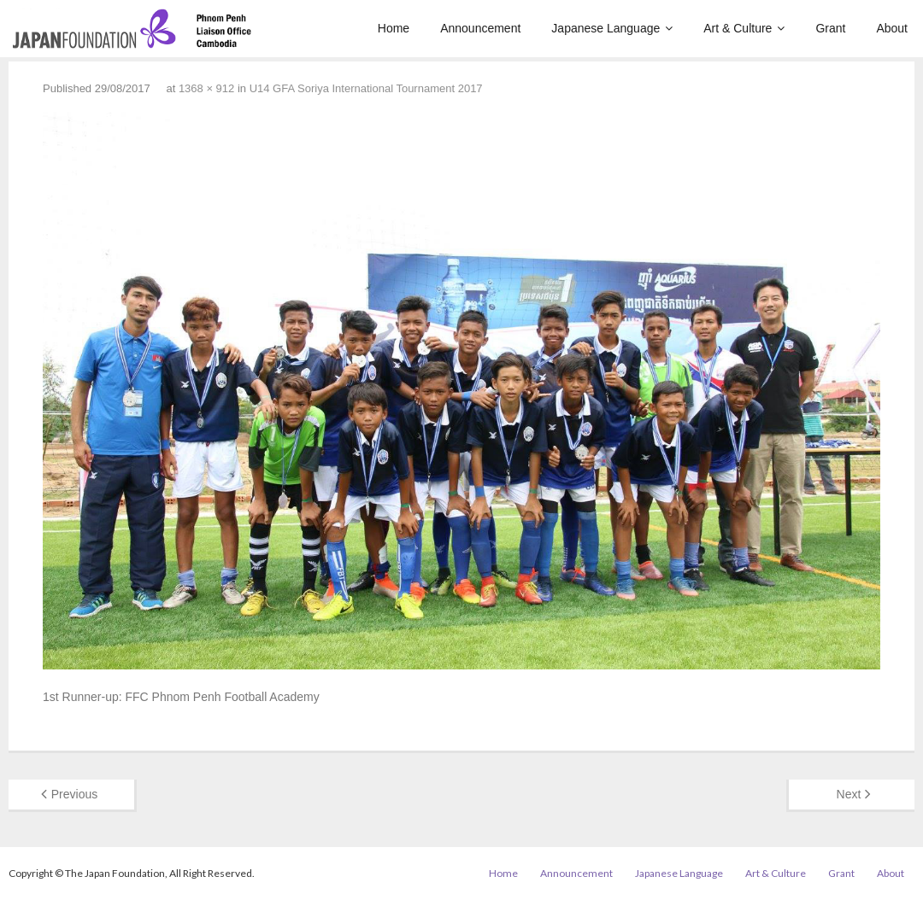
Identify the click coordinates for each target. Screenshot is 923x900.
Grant (841, 873)
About (890, 873)
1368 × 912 (206, 88)
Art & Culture (775, 873)
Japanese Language (679, 873)
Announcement (576, 873)
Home (503, 873)
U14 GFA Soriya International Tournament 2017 (366, 88)
